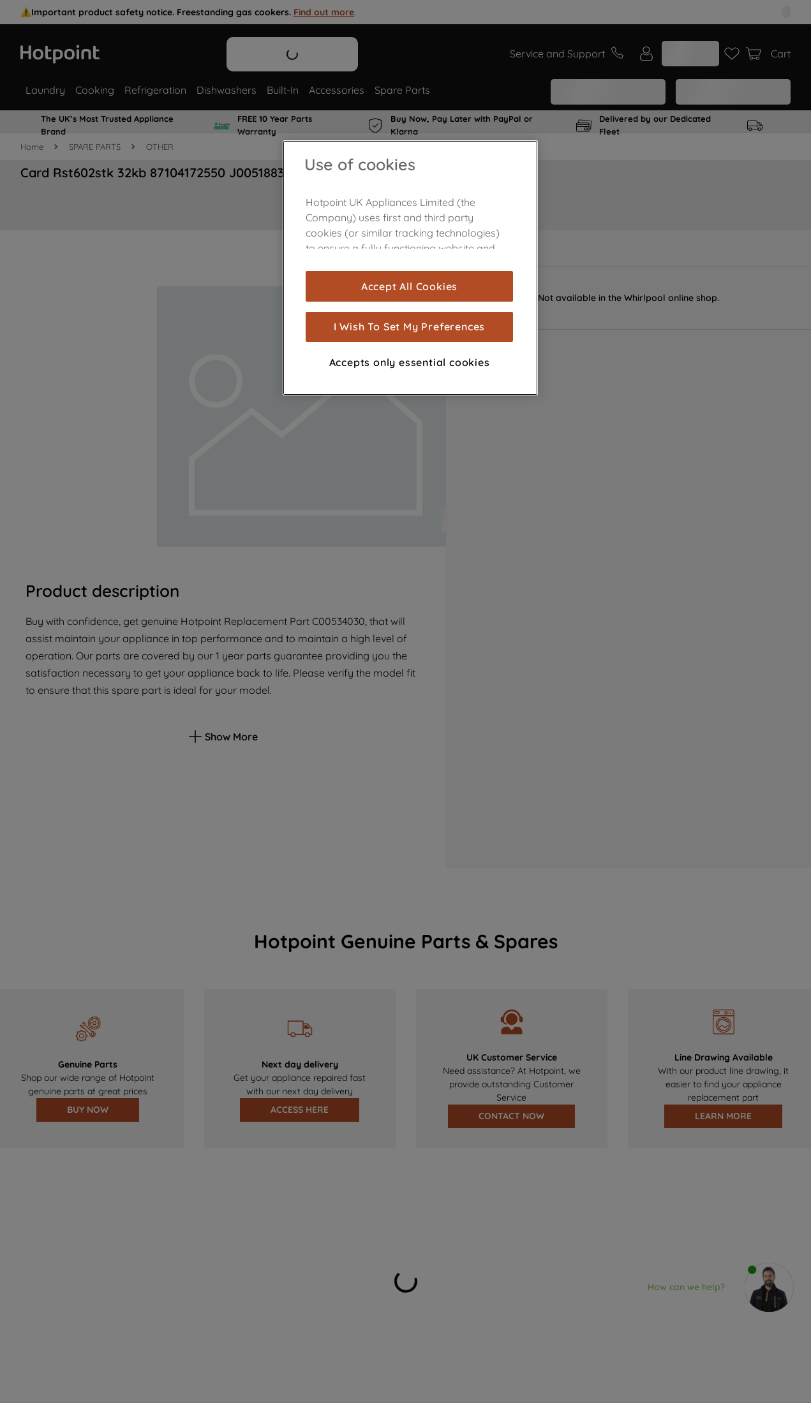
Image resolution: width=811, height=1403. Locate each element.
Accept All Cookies (409, 286)
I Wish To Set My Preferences (409, 326)
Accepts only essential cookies (409, 362)
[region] (410, 267)
